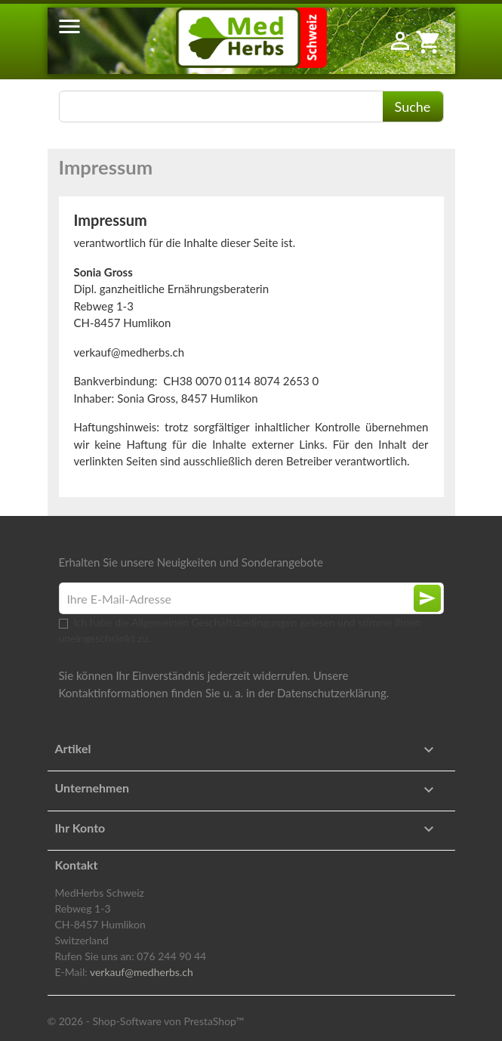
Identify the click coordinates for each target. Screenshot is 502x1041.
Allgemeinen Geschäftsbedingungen (214, 622)
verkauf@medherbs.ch (141, 971)
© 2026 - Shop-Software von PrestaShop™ (146, 1021)
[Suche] (251, 106)
